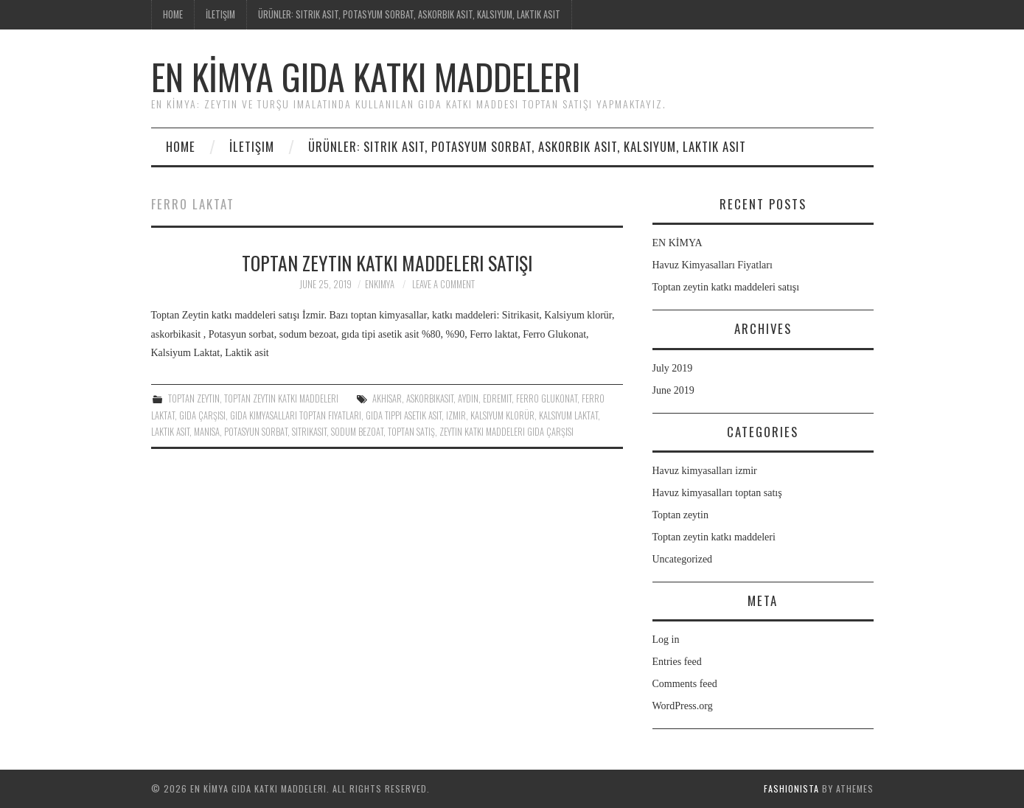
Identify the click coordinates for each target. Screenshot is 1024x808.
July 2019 (672, 368)
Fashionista (791, 788)
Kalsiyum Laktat (568, 415)
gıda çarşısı (202, 415)
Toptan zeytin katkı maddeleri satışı (387, 262)
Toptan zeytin (194, 398)
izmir (456, 415)
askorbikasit (429, 398)
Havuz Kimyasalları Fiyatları (712, 265)
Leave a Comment (443, 284)
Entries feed (677, 661)
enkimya (379, 284)
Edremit (497, 398)
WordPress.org (682, 705)
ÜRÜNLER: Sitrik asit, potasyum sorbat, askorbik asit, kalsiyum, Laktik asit (409, 14)
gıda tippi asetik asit (404, 415)
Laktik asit (170, 432)
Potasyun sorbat (256, 432)
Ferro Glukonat (546, 398)
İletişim (220, 14)
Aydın (468, 398)
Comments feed (684, 683)
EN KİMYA (677, 242)
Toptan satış (411, 432)
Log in (666, 639)
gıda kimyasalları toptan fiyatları (295, 415)
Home (173, 14)
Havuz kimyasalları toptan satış (717, 492)
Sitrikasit (309, 432)
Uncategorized (682, 559)
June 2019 (673, 390)
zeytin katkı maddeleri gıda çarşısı (506, 432)
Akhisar (387, 398)
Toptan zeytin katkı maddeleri (281, 398)
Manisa (207, 432)
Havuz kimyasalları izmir (704, 470)
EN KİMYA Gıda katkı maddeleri (365, 76)
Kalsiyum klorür (502, 415)
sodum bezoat (357, 432)
